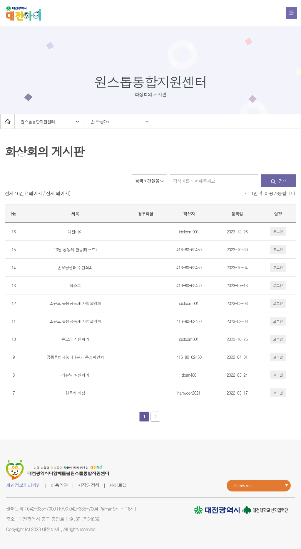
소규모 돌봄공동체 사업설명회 (75, 303)
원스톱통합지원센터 (38, 121)
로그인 (278, 231)
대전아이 (75, 232)
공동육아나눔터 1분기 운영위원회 (75, 357)
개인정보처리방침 (23, 485)
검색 (279, 181)
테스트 (75, 285)
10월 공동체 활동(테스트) (74, 249)
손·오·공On (99, 121)
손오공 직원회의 (75, 339)
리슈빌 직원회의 (75, 375)
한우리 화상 (75, 393)
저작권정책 (88, 485)
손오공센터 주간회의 (75, 267)
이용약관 (59, 485)
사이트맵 (117, 485)
